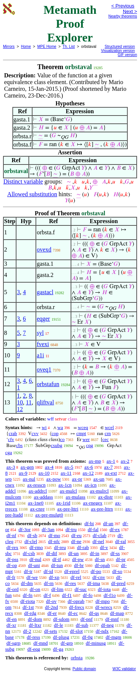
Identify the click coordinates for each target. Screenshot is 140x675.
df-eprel (72, 571)
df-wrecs (103, 607)
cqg (89, 445)
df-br (79, 565)
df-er (52, 613)
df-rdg (30, 613)
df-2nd (51, 607)
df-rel (76, 577)
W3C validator (124, 669)
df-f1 (67, 595)
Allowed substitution (32, 194)
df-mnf (112, 619)
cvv (34, 433)
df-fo (88, 595)
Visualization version (118, 51)
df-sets (50, 631)
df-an (108, 523)
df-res (70, 583)
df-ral (120, 541)
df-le (58, 625)
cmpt (81, 433)
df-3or (25, 529)
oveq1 (44, 369)
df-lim (57, 589)
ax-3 (10, 467)
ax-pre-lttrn (102, 509)
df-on (35, 589)
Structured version (120, 46)
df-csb (29, 553)
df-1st (28, 607)
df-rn (49, 583)
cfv (11, 439)
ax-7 (108, 467)
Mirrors (9, 46)
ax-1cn (64, 485)
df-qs (94, 613)
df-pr (120, 559)
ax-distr (105, 497)
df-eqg (33, 649)
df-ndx (102, 631)
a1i (40, 355)
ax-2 (125, 461)
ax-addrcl (38, 491)
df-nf (11, 535)
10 (20, 402)
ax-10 (44, 473)
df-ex (115, 529)
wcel (109, 427)
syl (40, 333)
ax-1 (111, 461)
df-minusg (96, 643)
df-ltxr (35, 625)
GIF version (127, 55)
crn (108, 433)
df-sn (100, 559)
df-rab (83, 547)
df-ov (51, 601)
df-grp (67, 643)
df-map (117, 613)
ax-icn (90, 485)
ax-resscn (36, 485)
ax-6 (88, 467)
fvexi (43, 344)
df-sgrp (13, 643)
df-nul (35, 559)
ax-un (99, 479)
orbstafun (48, 384)
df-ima (93, 583)
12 (20, 409)
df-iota (104, 589)
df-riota (28, 601)
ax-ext (111, 473)
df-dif (51, 553)
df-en (11, 619)
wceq (83, 427)
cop (55, 433)
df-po (96, 571)
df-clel (30, 541)
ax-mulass (75, 497)
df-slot (76, 631)
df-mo (54, 535)
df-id (48, 571)
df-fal (93, 529)
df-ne (76, 541)
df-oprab (76, 601)
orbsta (77, 657)
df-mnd (41, 643)
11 (28, 402)
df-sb (32, 535)
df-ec (73, 613)
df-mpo (103, 601)
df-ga (58, 649)
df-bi (89, 523)
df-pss (12, 559)
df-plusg (61, 637)
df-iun (57, 565)
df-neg (107, 625)
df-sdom (61, 619)
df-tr (28, 571)
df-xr (11, 625)
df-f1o (110, 595)
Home (26, 46)
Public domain (84, 669)
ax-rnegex (92, 503)
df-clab (99, 535)
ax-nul (29, 479)
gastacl (45, 292)
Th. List (69, 46)
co (62, 439)
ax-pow (53, 479)
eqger (43, 318)
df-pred (118, 583)
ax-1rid (63, 503)
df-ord (12, 589)
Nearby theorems (122, 16)
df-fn (27, 595)
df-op (11, 565)
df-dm (27, 583)
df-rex (12, 547)
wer (86, 439)
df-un (73, 553)
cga (8, 452)
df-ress (33, 637)
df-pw (78, 559)
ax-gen (27, 467)
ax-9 (23, 473)
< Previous (122, 6)
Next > (130, 11)
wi (44, 427)
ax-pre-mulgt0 (49, 515)
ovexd (44, 249)
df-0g (87, 637)
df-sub (82, 625)
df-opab (102, 565)
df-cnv (98, 577)
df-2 (27, 631)
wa (60, 427)
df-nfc (54, 541)
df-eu (76, 535)
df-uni (34, 565)
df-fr (10, 577)
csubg (56, 445)
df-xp (54, 577)
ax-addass (43, 497)
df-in (94, 553)
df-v (104, 547)
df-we (32, 577)
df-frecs (76, 607)
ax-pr (77, 479)
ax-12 (88, 473)
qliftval (45, 402)
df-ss (115, 553)
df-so (117, 571)
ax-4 (49, 467)
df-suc (81, 589)
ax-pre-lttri (67, 509)
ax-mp (95, 461)
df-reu (60, 547)
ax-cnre (37, 509)
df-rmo (36, 547)
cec (105, 439)
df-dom (35, 619)
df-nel (98, 541)
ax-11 (65, 473)
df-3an (48, 529)
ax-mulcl (68, 491)
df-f (47, 595)
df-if (56, 559)
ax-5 (69, 467)
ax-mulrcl (99, 491)
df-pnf (87, 619)
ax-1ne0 (36, 503)
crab (13, 433)
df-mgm (113, 637)
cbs (19, 445)
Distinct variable (23, 181)
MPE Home (46, 46)
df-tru (71, 529)
